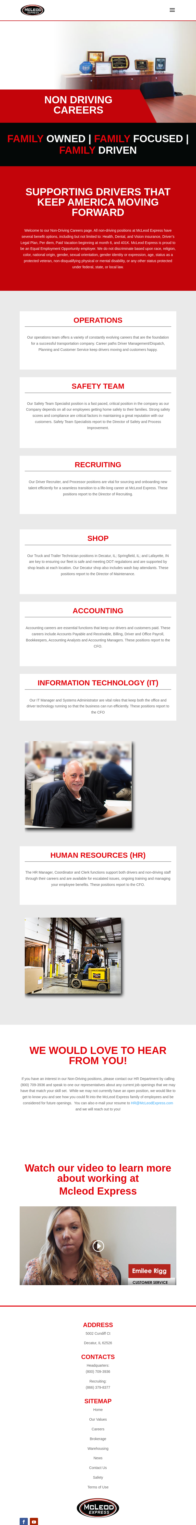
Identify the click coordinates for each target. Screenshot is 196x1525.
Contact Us (98, 1468)
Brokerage (98, 1439)
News (97, 1458)
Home (98, 1410)
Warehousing (98, 1448)
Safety (98, 1477)
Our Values (98, 1419)
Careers (98, 1429)
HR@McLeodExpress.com (152, 1103)
